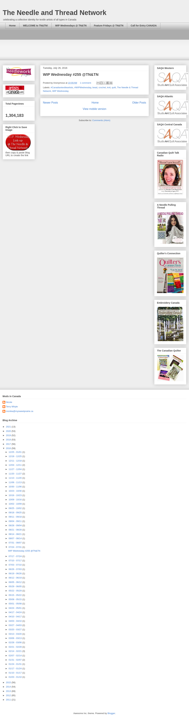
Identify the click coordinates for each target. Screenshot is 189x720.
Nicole (9, 402)
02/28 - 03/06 (15, 642)
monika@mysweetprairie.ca (19, 411)
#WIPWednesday (82, 87)
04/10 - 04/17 (15, 616)
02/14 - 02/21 (15, 651)
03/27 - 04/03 (15, 625)
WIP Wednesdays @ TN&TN (70, 25)
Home (12, 25)
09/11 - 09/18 (15, 516)
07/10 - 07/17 (15, 560)
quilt (114, 87)
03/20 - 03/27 (15, 629)
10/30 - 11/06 (15, 486)
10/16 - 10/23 (15, 495)
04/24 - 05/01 (15, 608)
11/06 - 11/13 (15, 482)
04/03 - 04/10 (15, 621)
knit (109, 87)
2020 (9, 431)
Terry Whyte (12, 406)
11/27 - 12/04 (15, 469)
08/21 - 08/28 (15, 529)
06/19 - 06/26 (15, 573)
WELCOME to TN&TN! (35, 25)
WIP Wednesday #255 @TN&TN (70, 74)
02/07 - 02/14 (15, 655)
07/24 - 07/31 (15, 547)
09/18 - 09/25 (15, 512)
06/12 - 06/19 (15, 577)
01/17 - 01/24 (15, 668)
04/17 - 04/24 (15, 612)
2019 (9, 435)
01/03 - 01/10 (15, 677)
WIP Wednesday (60, 91)
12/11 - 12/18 (15, 460)
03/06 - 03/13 (15, 638)
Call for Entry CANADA (144, 25)
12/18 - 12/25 (15, 456)
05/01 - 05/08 (15, 603)
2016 (9, 448)
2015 (9, 682)
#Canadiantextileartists (62, 87)
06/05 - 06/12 (15, 582)
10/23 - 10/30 (15, 491)
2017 (9, 444)
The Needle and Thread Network (54, 12)
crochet (102, 87)
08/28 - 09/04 (15, 525)
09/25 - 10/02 (15, 508)
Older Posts (139, 102)
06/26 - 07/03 (15, 569)
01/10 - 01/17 (15, 672)
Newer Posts (50, 102)
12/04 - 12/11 (15, 465)
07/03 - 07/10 (15, 565)
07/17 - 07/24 (15, 556)
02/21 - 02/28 (15, 647)
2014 (9, 686)
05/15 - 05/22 (15, 595)
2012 (9, 695)
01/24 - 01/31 (15, 664)
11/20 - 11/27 (15, 473)
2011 (9, 699)
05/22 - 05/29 (15, 590)
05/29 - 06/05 (15, 586)
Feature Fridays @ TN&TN (108, 25)
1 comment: (86, 83)
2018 (9, 439)
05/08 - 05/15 (15, 599)
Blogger (111, 713)
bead (94, 87)
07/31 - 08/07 (15, 542)
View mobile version (94, 108)
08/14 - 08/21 (15, 534)
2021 (9, 426)
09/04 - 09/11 (15, 521)
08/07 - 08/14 (15, 538)
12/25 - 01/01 (15, 452)
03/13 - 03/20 (15, 634)
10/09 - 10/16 (15, 499)
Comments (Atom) (101, 120)
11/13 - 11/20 (15, 478)
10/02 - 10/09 (15, 504)
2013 (9, 691)
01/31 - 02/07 (15, 660)
